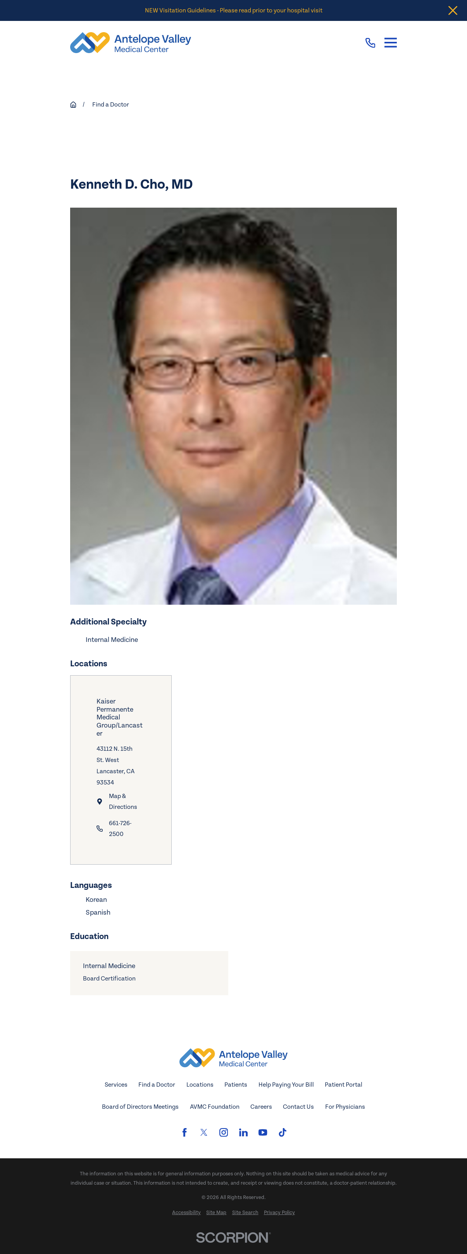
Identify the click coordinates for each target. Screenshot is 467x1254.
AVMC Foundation (215, 1106)
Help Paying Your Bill (286, 1084)
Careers (261, 1106)
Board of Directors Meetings (140, 1106)
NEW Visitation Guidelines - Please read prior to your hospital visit (233, 10)
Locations (200, 1084)
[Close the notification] (452, 10)
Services (116, 1084)
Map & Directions (123, 801)
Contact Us (298, 1106)
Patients (235, 1084)
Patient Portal (343, 1084)
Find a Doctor (156, 1084)
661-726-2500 (120, 829)
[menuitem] (186, 1213)
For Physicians (345, 1106)
